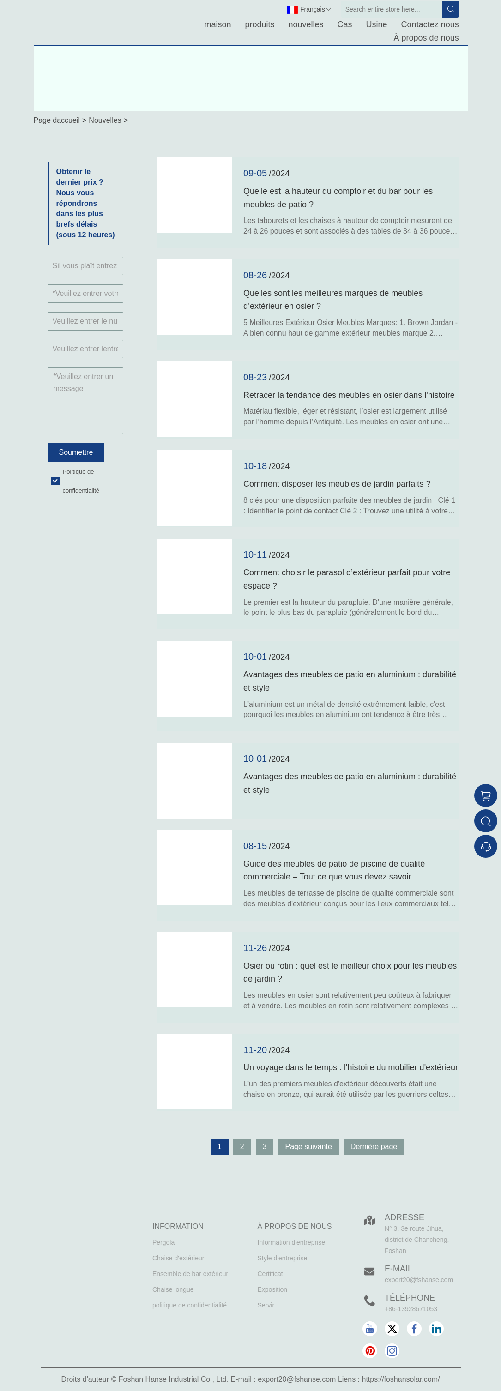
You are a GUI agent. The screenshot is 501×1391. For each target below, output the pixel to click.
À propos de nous (426, 37)
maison (217, 24)
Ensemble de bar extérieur (190, 1273)
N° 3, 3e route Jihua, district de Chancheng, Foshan (417, 1239)
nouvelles (306, 24)
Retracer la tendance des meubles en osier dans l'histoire (349, 395)
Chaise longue (173, 1289)
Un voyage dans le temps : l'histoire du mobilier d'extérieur (350, 1067)
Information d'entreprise (292, 1242)
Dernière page (373, 1146)
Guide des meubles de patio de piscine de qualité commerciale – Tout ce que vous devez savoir (334, 870)
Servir (266, 1305)
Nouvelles (105, 120)
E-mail (398, 1268)
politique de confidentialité (189, 1305)
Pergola (163, 1242)
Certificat (270, 1273)
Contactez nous (430, 24)
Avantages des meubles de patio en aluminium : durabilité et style (349, 681)
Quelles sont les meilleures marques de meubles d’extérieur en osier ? (333, 300)
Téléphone (410, 1297)
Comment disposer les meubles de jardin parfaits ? (336, 483)
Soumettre (76, 452)
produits (259, 24)
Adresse (404, 1217)
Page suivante (308, 1146)
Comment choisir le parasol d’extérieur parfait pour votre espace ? (346, 579)
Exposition (273, 1289)
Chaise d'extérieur (178, 1258)
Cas (345, 24)
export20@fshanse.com (419, 1279)
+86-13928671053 (411, 1309)
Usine (376, 24)
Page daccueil (57, 120)
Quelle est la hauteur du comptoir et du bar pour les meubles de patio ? (338, 198)
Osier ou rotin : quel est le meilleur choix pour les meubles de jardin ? (350, 972)
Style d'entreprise (283, 1258)
